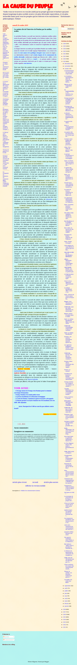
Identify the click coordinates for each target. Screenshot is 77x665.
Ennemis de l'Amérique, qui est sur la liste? (68, 466)
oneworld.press (19, 371)
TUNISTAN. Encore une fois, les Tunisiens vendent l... (68, 356)
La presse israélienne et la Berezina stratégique (69, 156)
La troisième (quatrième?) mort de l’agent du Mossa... (68, 79)
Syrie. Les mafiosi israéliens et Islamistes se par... (68, 177)
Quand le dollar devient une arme (68, 533)
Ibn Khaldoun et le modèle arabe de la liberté (69, 223)
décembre (68, 63)
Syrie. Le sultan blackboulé (68, 333)
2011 (64, 627)
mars (66, 601)
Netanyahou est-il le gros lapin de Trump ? (6, 75)
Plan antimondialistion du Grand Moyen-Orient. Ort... (69, 473)
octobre (67, 68)
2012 (64, 624)
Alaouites (49, 199)
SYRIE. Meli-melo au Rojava (69, 452)
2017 (64, 612)
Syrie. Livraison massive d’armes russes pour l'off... (68, 207)
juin (66, 593)
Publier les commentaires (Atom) (30, 490)
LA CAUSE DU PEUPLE (28, 7)
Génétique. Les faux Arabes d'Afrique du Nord (6, 102)
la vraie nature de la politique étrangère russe (31, 53)
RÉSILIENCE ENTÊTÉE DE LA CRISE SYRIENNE (68, 403)
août (66, 588)
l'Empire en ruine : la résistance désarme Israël (6, 66)
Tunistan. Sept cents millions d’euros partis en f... (69, 417)
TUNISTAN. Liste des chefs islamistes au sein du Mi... (69, 309)
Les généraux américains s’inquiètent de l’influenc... (69, 200)
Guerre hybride (32, 379)
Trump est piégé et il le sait (6, 151)
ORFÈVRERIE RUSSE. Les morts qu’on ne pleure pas (68, 269)
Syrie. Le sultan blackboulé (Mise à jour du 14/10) (69, 321)
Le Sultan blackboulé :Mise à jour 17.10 (68, 290)
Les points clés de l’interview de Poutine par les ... (69, 134)
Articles (6, 637)
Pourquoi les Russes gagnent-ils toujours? (68, 237)
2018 (64, 609)
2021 (64, 56)
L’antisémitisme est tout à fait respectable (69, 72)
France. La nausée (67, 370)
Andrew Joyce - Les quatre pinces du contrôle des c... (68, 513)
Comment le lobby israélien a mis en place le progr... (69, 488)
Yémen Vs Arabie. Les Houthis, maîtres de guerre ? (68, 574)
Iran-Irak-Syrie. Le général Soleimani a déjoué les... (68, 438)
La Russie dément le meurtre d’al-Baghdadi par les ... (68, 116)
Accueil (35, 482)
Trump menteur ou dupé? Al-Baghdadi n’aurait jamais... (69, 101)
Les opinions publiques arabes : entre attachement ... (69, 347)
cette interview (28, 63)
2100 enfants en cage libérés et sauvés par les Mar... (69, 248)
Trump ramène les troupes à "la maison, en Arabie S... (69, 384)
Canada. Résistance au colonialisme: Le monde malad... (68, 391)
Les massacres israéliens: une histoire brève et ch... (69, 520)
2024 (64, 48)
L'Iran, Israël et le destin (68, 397)
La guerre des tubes (68, 122)
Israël (35, 59)
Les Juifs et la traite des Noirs (68, 581)
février (67, 603)
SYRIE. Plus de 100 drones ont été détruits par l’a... (69, 560)
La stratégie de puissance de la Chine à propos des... (68, 498)
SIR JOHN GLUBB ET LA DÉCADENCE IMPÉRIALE (69, 254)
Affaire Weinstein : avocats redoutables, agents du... (68, 262)
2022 (64, 53)
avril (66, 598)
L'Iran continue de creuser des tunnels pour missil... (69, 567)
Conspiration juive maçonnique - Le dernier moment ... (69, 458)
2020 (64, 59)
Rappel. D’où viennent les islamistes (68, 303)
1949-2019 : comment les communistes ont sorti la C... (69, 527)
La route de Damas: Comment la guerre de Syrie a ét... (68, 192)
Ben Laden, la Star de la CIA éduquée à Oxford (68, 230)
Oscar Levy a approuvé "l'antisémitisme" (68, 283)
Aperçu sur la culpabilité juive (68, 86)
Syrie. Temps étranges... (68, 242)
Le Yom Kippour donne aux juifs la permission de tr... (69, 446)
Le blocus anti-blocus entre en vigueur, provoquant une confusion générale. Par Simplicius (6, 139)
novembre (68, 66)
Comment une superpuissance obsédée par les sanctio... (69, 481)
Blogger (47, 661)
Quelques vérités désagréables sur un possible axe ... (69, 423)
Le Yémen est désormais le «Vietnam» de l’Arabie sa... (68, 553)
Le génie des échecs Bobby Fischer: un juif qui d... (68, 170)
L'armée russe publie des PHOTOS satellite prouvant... (68, 141)
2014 (64, 619)
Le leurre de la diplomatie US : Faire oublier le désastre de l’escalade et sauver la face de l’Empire (6, 89)
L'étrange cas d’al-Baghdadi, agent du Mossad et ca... (69, 108)
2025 (64, 46)
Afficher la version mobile (35, 486)
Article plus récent (19, 482)
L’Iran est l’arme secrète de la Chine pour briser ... (69, 505)
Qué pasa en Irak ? (69, 493)
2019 (64, 61)
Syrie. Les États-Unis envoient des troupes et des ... (69, 163)
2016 (64, 614)
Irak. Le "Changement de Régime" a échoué (69, 127)
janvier (67, 606)
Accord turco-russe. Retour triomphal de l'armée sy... (68, 185)
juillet (66, 591)
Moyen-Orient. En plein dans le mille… (68, 315)
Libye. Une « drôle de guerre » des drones (68, 149)
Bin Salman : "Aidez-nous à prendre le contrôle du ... (68, 546)
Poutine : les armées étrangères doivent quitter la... (68, 339)
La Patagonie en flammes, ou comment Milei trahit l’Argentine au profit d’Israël (6, 179)
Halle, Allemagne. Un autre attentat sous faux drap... (69, 431)
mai (66, 596)
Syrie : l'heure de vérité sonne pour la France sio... (69, 297)
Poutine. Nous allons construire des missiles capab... (69, 364)
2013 (64, 622)
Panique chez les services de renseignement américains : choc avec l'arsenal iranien (6, 162)
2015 (64, 617)
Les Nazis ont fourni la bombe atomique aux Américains (69, 376)
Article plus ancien (51, 482)
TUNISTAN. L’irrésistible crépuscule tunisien (68, 328)
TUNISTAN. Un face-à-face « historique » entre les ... (68, 410)
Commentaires (8, 639)
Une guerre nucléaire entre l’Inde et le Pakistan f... (69, 539)
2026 (64, 43)
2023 (64, 51)
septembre (68, 585)
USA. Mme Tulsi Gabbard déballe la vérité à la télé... (68, 215)
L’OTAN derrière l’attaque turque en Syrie (69, 276)
